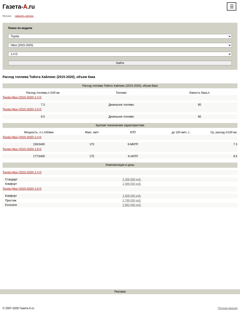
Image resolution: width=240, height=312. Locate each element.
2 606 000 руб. (132, 195)
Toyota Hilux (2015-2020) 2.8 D (22, 109)
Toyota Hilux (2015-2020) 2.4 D (22, 97)
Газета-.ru (19, 6)
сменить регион (24, 16)
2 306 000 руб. (132, 179)
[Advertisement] (120, 248)
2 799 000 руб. (132, 200)
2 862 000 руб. (132, 205)
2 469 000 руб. (132, 184)
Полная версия (227, 308)
